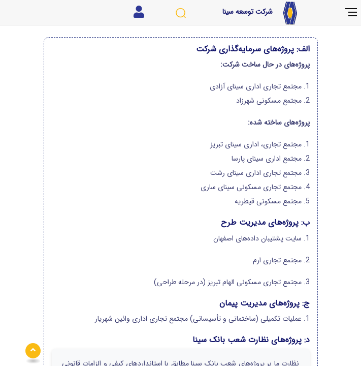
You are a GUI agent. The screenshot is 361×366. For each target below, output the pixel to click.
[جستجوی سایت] (180, 13)
